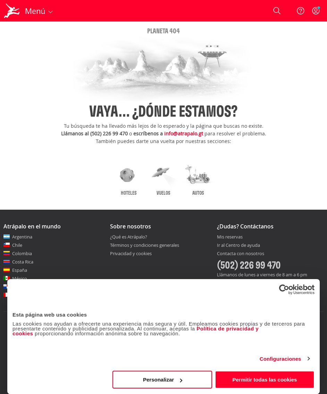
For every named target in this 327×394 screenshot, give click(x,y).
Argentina (22, 237)
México (19, 278)
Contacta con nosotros (240, 254)
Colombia (22, 253)
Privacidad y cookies (131, 253)
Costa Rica (22, 262)
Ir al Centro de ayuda (238, 245)
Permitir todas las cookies (264, 380)
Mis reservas (230, 237)
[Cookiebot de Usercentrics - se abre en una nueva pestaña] (284, 289)
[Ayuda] (300, 11)
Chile (17, 245)
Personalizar (162, 380)
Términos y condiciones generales (144, 245)
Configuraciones (280, 359)
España (19, 270)
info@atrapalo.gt (183, 133)
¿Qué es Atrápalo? (128, 237)
